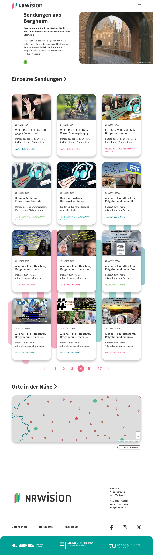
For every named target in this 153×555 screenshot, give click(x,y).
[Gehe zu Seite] (45, 368)
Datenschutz (19, 527)
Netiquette (46, 527)
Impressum (71, 527)
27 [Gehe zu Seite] (99, 368)
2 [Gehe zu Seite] (64, 368)
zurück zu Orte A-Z (129, 447)
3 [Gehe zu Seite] (72, 368)
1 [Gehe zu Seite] (55, 368)
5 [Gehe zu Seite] (89, 368)
